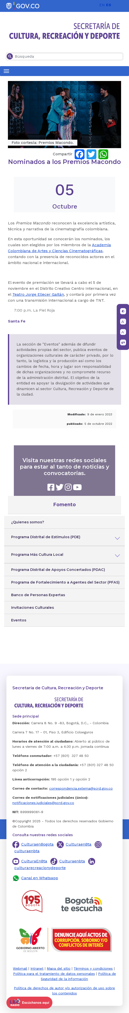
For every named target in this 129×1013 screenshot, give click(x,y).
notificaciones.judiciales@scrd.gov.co (43, 803)
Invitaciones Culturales (32, 607)
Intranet (36, 968)
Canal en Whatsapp (39, 878)
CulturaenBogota (37, 844)
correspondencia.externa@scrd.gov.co (81, 788)
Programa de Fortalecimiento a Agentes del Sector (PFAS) (65, 582)
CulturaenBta (78, 844)
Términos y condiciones (93, 968)
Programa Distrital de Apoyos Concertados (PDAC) (58, 569)
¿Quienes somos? (27, 522)
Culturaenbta (72, 861)
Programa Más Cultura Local (37, 554)
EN (102, 4)
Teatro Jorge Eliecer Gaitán (38, 294)
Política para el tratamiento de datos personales (54, 974)
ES (108, 4)
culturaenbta (27, 851)
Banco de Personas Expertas (38, 595)
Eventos (18, 620)
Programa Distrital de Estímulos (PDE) (45, 537)
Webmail (20, 968)
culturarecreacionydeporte (40, 867)
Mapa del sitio (58, 968)
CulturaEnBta (34, 861)
